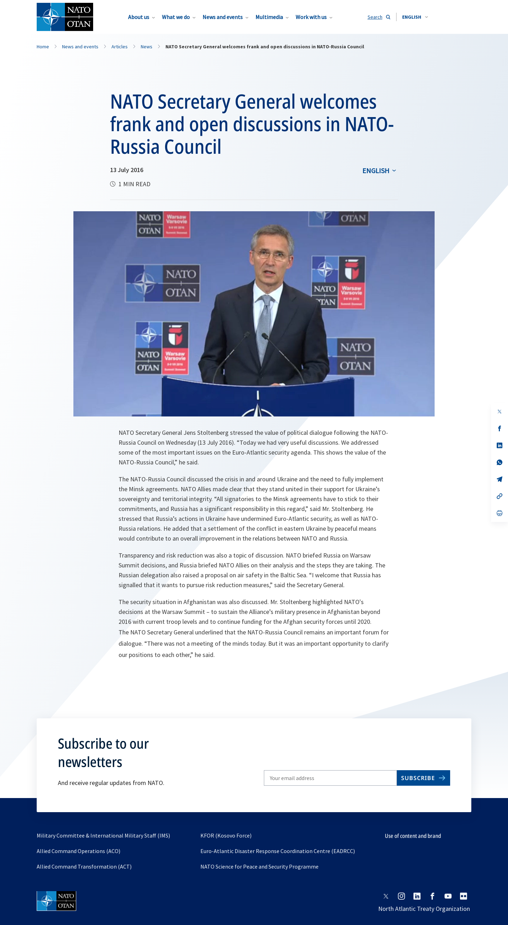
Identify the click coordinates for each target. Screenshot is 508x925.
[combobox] (415, 17)
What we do (176, 16)
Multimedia (269, 16)
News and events (222, 16)
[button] (415, 17)
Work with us (311, 16)
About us (138, 16)
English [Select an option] (375, 170)
